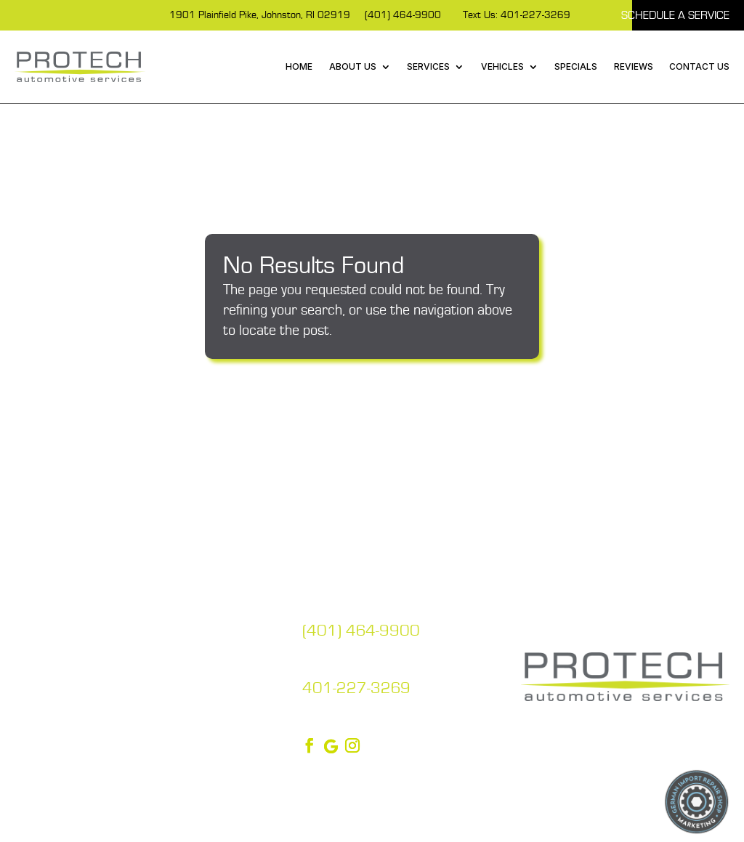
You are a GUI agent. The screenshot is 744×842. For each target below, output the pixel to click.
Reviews (633, 66)
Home (299, 66)
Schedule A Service (675, 15)
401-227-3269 (356, 688)
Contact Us (699, 66)
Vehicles (502, 66)
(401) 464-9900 (403, 15)
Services (428, 66)
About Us (352, 66)
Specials (575, 66)
